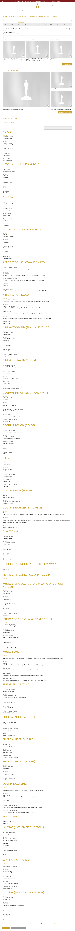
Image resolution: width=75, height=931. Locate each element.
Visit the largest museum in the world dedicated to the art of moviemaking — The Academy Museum (37, 1)
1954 (21, 24)
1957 (41, 24)
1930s (7, 21)
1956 (34, 24)
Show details (29, 928)
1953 (15, 24)
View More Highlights (67, 64)
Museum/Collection (23, 10)
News (65, 10)
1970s (34, 21)
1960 (61, 24)
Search (54, 6)
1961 (67, 24)
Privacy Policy (53, 923)
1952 (8, 24)
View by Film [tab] (20, 123)
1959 (54, 24)
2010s (60, 21)
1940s (14, 21)
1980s (40, 21)
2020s (67, 21)
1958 (47, 24)
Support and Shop (37, 10)
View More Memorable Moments (65, 112)
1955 (28, 24)
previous (4, 21)
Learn (51, 10)
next (71, 21)
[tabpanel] (37, 524)
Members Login (61, 6)
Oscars (8, 13)
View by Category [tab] (9, 122)
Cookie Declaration (40, 925)
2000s (53, 21)
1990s (47, 21)
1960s (27, 21)
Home (4, 13)
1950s (21, 21)
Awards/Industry (9, 10)
